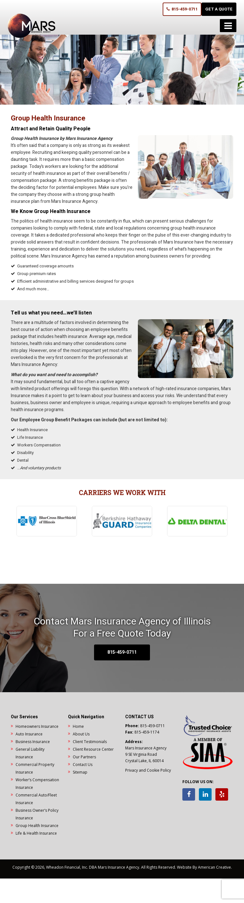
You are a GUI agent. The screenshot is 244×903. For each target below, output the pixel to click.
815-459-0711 (182, 9)
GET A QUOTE (219, 9)
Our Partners (84, 757)
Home (78, 726)
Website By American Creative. (204, 867)
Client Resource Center (93, 749)
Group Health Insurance (37, 825)
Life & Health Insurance (36, 833)
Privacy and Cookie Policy (148, 770)
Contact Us (82, 764)
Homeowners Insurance (37, 726)
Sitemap (80, 772)
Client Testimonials (90, 741)
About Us (81, 734)
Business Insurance (33, 741)
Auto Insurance (29, 734)
